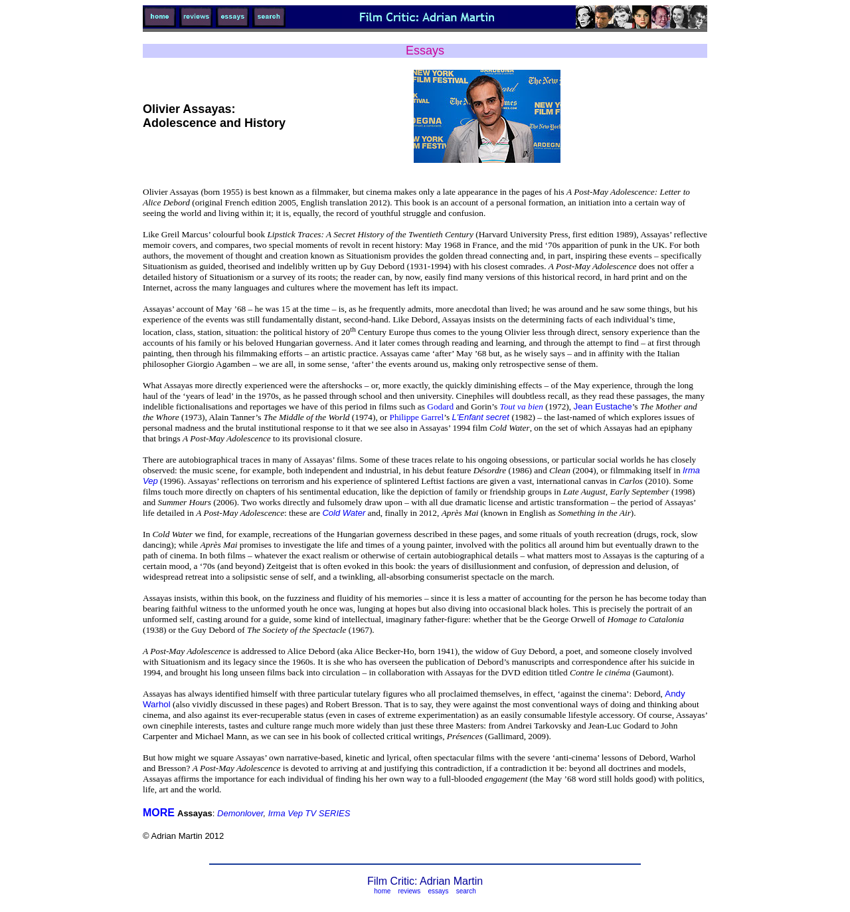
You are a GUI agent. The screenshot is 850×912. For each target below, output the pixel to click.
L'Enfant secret (482, 417)
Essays (425, 50)
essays (438, 891)
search (466, 891)
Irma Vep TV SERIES (309, 813)
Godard (440, 406)
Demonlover (240, 813)
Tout (521, 406)
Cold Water (343, 513)
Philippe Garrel (416, 417)
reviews (409, 891)
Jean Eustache (602, 406)
